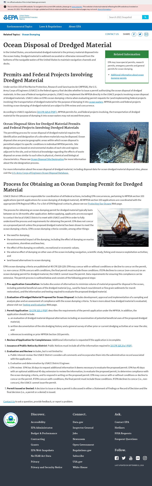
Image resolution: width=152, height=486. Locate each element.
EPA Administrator (42, 428)
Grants (35, 445)
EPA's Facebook (117, 458)
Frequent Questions (126, 439)
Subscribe (78, 456)
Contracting (38, 439)
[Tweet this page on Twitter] (140, 34)
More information (104, 9)
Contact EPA (122, 422)
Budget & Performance (44, 433)
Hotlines (120, 428)
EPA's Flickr (138, 458)
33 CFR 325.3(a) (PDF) (121, 345)
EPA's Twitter (124, 458)
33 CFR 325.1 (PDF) (38, 310)
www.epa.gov (77, 6)
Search (145, 17)
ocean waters (96, 101)
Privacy (35, 462)
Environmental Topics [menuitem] (19, 26)
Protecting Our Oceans (99, 203)
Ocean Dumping (31, 34)
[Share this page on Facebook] (134, 34)
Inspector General (83, 428)
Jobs (75, 433)
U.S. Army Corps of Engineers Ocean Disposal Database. (40, 173)
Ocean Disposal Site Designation (47, 159)
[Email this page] (146, 34)
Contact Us (112, 34)
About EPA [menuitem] (75, 26)
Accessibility (38, 422)
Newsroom (79, 439)
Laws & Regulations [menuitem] (50, 26)
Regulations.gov (82, 450)
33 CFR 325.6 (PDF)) (47, 111)
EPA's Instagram (145, 458)
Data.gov (78, 422)
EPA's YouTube (131, 458)
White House (80, 467)
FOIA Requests (123, 433)
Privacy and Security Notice (46, 467)
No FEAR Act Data (41, 456)
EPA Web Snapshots (42, 450)
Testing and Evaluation (34, 304)
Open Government (83, 445)
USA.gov (77, 462)
